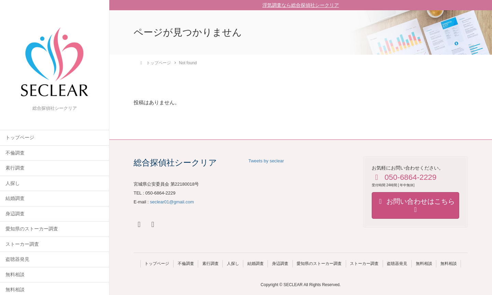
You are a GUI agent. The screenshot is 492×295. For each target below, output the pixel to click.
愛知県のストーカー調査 (31, 228)
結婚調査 (15, 198)
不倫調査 (15, 153)
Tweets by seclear (266, 160)
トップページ (19, 137)
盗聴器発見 (17, 259)
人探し (12, 183)
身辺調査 (15, 213)
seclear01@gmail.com (172, 201)
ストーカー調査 (22, 244)
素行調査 (15, 168)
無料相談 (15, 274)
